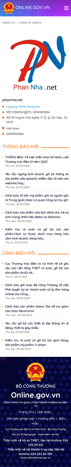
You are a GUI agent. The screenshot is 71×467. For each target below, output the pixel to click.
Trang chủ (8, 22)
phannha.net (12, 100)
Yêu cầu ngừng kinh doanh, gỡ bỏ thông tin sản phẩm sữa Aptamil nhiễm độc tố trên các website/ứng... (37, 178)
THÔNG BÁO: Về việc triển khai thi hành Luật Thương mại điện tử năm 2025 (37, 159)
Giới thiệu (44, 412)
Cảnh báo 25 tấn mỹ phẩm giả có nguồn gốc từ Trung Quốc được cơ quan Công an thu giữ (37, 198)
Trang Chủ (26, 412)
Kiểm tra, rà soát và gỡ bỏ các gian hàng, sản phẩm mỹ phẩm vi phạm (37, 342)
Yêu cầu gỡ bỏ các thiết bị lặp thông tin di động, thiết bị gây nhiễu (37, 325)
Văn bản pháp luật (20, 418)
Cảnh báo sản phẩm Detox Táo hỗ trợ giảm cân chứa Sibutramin (37, 309)
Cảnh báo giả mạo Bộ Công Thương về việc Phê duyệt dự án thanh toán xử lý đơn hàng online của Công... (37, 289)
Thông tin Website (30, 22)
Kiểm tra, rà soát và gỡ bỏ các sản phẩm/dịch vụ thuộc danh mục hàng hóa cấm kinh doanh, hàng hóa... (37, 233)
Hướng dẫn (46, 418)
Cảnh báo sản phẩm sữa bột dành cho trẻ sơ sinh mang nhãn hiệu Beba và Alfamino (37, 215)
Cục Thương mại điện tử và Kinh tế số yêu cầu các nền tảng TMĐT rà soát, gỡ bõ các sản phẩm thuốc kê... (37, 268)
